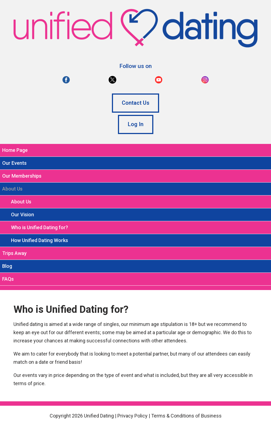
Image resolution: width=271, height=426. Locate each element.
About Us (21, 202)
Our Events (14, 163)
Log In (135, 124)
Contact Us (135, 103)
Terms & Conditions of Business (186, 416)
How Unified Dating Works (39, 240)
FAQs (8, 279)
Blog (7, 266)
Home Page (15, 150)
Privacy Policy (132, 416)
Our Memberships (21, 176)
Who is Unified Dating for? (39, 227)
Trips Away (14, 253)
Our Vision (22, 214)
